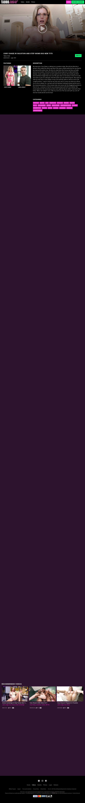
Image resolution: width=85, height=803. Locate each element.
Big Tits (42, 102)
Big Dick (72, 102)
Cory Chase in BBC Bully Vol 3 (38, 703)
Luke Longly (21, 87)
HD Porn (44, 108)
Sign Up (78, 55)
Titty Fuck (59, 102)
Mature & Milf (55, 105)
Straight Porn (37, 108)
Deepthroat (53, 102)
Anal (47, 102)
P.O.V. (35, 105)
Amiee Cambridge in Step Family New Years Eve (16, 703)
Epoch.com (12, 793)
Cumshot (74, 105)
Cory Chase (7, 87)
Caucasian (62, 108)
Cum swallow (41, 105)
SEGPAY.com (54, 793)
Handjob (56, 108)
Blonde (48, 105)
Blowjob (66, 102)
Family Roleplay (38, 110)
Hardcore (36, 102)
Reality (50, 108)
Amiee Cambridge (19, 704)
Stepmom (69, 108)
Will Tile (47, 704)
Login (68, 2)
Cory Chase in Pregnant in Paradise (67, 703)
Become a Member (77, 2)
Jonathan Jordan (40, 704)
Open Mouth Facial (66, 105)
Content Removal (76, 793)
